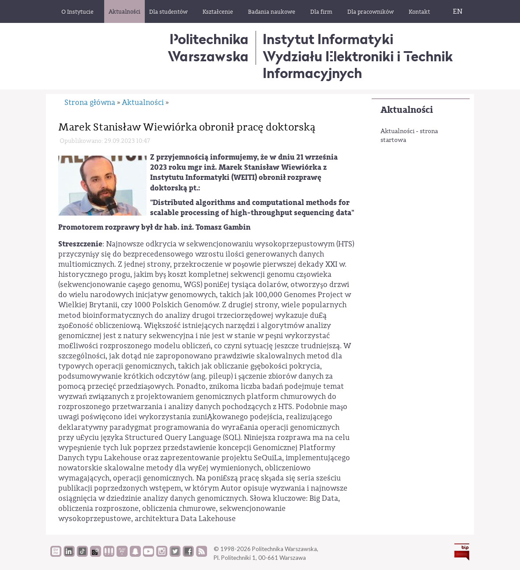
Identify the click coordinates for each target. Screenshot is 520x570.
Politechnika (208, 47)
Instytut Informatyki (328, 39)
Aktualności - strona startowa (409, 135)
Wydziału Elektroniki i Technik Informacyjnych (358, 64)
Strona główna (89, 102)
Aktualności (407, 110)
